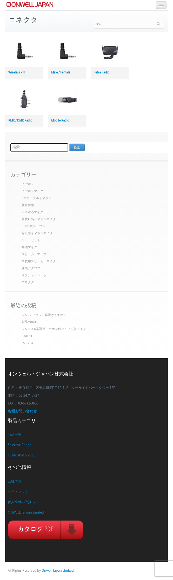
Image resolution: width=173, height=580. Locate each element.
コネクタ (28, 282)
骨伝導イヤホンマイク (37, 233)
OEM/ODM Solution (23, 455)
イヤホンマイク (32, 191)
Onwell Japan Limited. (58, 570)
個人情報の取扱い (21, 502)
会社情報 (14, 481)
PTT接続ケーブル (33, 226)
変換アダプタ (31, 268)
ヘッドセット (31, 240)
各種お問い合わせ (22, 411)
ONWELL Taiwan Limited (26, 512)
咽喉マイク (29, 247)
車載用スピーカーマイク (39, 261)
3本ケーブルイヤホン (36, 198)
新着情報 (28, 205)
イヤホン (28, 184)
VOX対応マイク (32, 212)
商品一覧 (14, 434)
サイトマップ (18, 492)
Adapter (27, 336)
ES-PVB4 (27, 343)
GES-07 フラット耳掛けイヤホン (44, 315)
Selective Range (19, 445)
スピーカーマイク (34, 254)
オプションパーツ (34, 275)
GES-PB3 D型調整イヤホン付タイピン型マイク (54, 329)
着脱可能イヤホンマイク (39, 219)
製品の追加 (29, 322)
